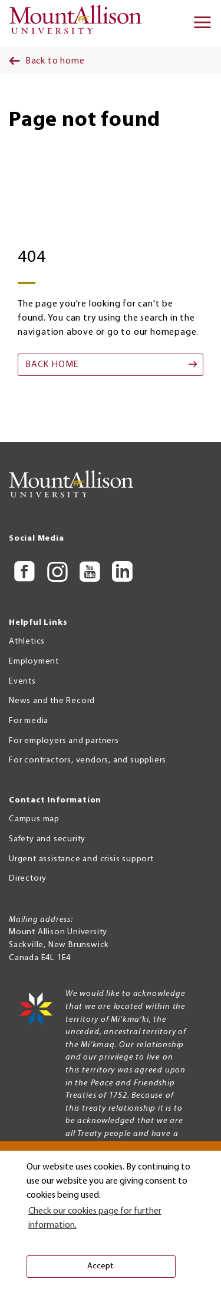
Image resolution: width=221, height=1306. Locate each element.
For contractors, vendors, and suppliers (87, 760)
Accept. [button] (101, 1266)
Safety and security (47, 839)
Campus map (34, 819)
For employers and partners (64, 741)
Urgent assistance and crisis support (81, 859)
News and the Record (52, 701)
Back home (51, 364)
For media (28, 721)
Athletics (27, 641)
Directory (28, 878)
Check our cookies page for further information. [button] (94, 1218)
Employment (34, 661)
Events (22, 681)
